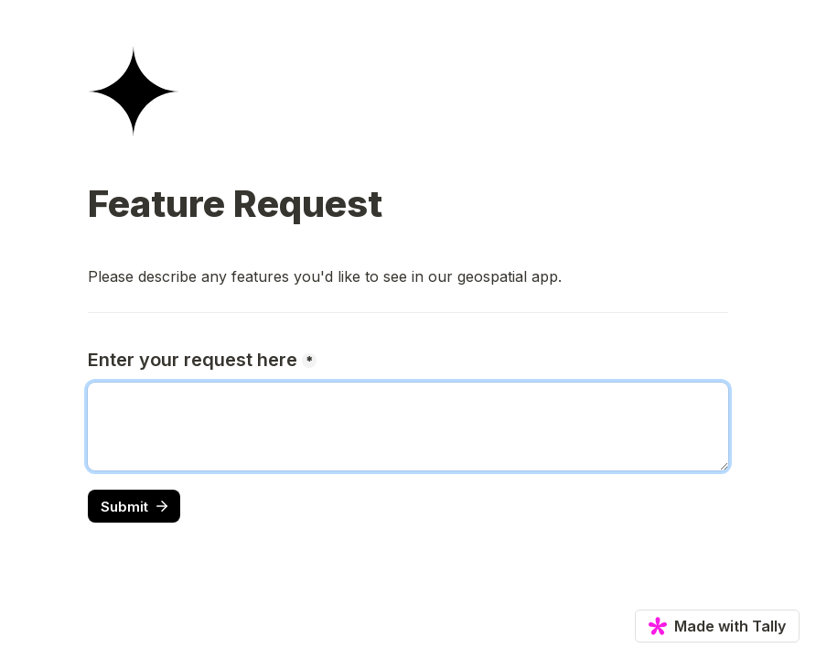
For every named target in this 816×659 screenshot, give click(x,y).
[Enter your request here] (408, 426)
